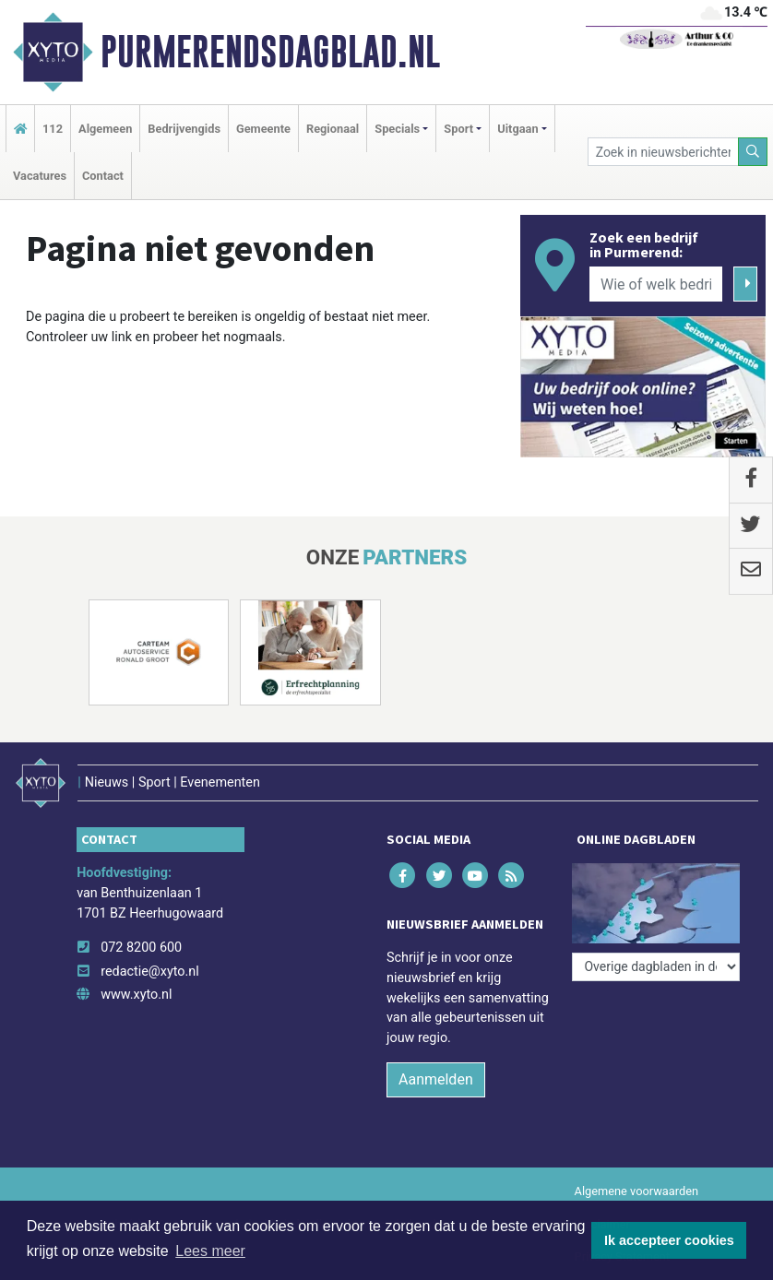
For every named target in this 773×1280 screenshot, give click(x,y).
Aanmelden (435, 1079)
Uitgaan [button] (517, 129)
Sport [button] (458, 129)
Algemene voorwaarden (636, 1191)
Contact (103, 176)
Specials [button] (397, 129)
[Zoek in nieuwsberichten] (663, 151)
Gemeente (263, 129)
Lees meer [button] (210, 1251)
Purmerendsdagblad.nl (270, 51)
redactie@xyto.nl (150, 971)
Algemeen (105, 129)
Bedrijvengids (184, 129)
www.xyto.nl (136, 994)
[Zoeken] (752, 151)
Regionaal (332, 129)
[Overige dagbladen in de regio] (656, 967)
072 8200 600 (141, 947)
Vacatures (39, 176)
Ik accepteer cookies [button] (669, 1240)
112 (52, 129)
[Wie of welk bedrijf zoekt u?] (655, 284)
